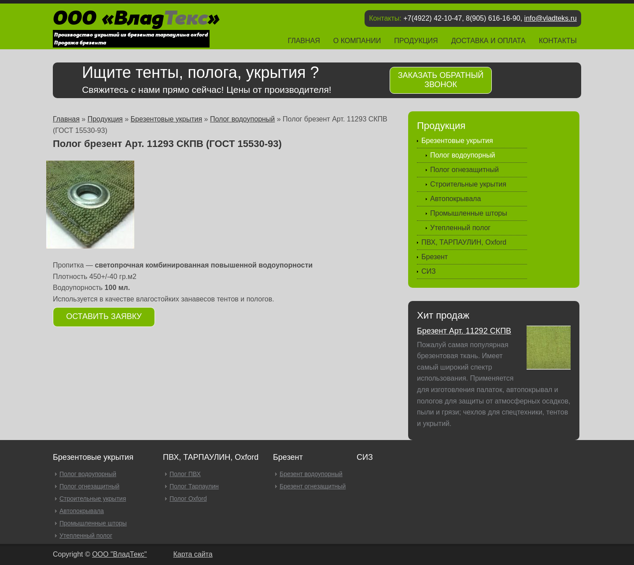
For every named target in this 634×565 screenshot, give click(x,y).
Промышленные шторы (468, 213)
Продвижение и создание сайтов (562, 555)
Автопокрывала (455, 198)
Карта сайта (193, 554)
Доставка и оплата (488, 40)
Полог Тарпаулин (194, 486)
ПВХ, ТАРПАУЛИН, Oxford (463, 242)
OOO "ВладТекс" (119, 554)
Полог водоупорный (242, 119)
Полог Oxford (188, 498)
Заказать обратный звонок (441, 80)
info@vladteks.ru (550, 18)
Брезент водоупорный (311, 473)
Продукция (416, 40)
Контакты (558, 40)
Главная (304, 40)
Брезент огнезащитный (313, 486)
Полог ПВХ (185, 473)
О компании (357, 40)
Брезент (434, 256)
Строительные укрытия (468, 184)
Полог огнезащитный (464, 169)
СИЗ (428, 271)
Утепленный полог (460, 227)
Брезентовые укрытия (167, 119)
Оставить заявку (104, 316)
